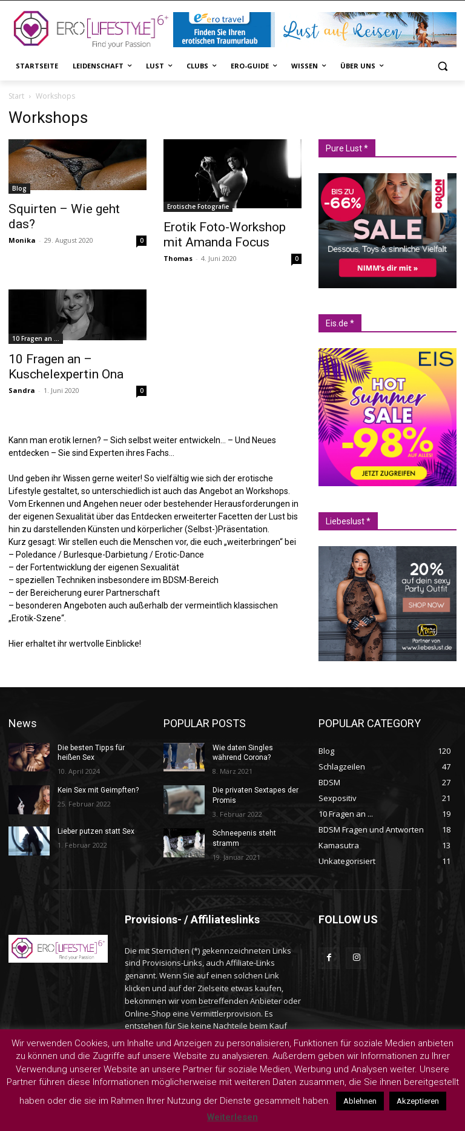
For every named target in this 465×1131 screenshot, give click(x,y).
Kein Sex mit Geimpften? (98, 790)
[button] (442, 66)
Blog (19, 188)
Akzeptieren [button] (418, 1101)
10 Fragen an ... (35, 338)
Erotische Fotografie (198, 206)
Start (16, 96)
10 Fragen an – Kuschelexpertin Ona (66, 366)
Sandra (21, 390)
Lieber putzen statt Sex (96, 831)
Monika (22, 240)
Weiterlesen (232, 1117)
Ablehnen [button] (360, 1101)
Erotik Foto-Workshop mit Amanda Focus (224, 234)
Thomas (178, 258)
